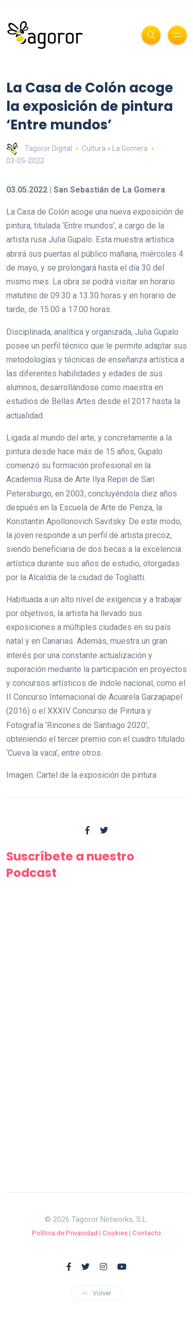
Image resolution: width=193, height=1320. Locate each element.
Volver (96, 1293)
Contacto (146, 1233)
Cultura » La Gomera (115, 148)
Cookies (115, 1233)
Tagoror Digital (39, 148)
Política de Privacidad (65, 1233)
